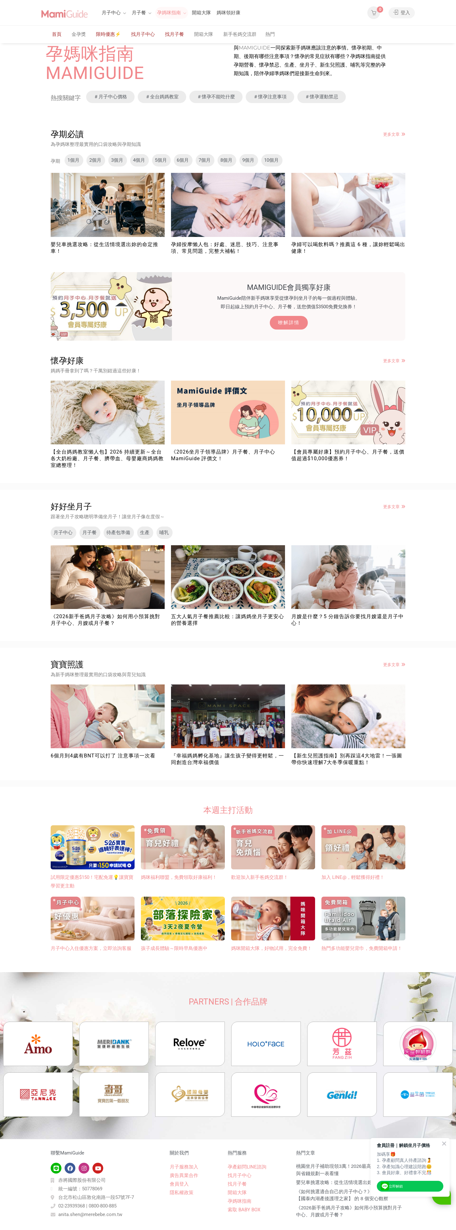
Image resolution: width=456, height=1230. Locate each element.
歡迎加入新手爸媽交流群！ (259, 877)
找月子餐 (174, 34)
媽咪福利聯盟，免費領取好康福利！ (179, 877)
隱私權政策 (181, 1192)
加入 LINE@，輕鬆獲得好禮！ (352, 877)
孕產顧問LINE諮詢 (247, 1167)
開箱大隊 (201, 13)
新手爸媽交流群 (239, 34)
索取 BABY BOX (244, 1210)
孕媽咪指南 (169, 13)
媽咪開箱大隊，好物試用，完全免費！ (271, 948)
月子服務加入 (184, 1167)
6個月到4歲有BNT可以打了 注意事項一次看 (103, 756)
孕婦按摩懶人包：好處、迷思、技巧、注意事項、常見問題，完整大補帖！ (225, 247)
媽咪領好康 (228, 13)
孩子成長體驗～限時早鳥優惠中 (174, 948)
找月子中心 (143, 34)
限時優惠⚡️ (108, 34)
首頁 (56, 34)
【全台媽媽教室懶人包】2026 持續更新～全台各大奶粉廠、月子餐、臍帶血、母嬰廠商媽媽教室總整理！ (107, 458)
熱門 (270, 34)
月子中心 (111, 13)
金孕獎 (79, 34)
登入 (401, 13)
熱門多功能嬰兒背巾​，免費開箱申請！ (361, 948)
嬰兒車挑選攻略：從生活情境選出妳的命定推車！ (348, 1182)
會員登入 (179, 1184)
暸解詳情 (289, 322)
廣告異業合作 (184, 1175)
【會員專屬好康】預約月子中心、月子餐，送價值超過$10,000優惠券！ (347, 455)
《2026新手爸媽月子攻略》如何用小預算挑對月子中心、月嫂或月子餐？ (105, 619)
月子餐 (139, 13)
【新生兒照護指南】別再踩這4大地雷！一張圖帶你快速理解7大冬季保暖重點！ (346, 759)
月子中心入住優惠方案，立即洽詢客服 (91, 948)
